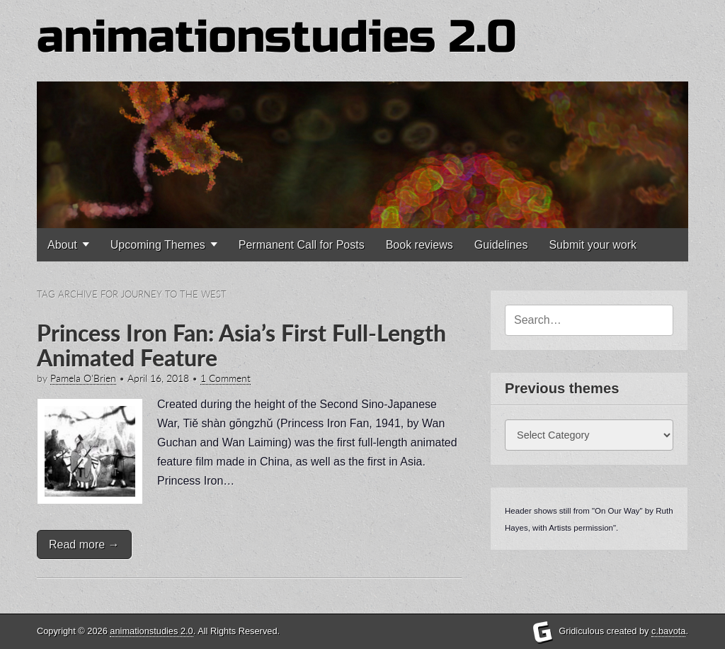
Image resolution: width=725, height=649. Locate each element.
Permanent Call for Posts (302, 245)
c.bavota (668, 631)
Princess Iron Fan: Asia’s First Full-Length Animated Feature (241, 345)
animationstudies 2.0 (277, 37)
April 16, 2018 (158, 378)
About (62, 245)
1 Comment (225, 378)
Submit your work (592, 245)
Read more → (84, 544)
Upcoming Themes (157, 245)
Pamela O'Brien (83, 378)
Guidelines (501, 245)
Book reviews (419, 245)
